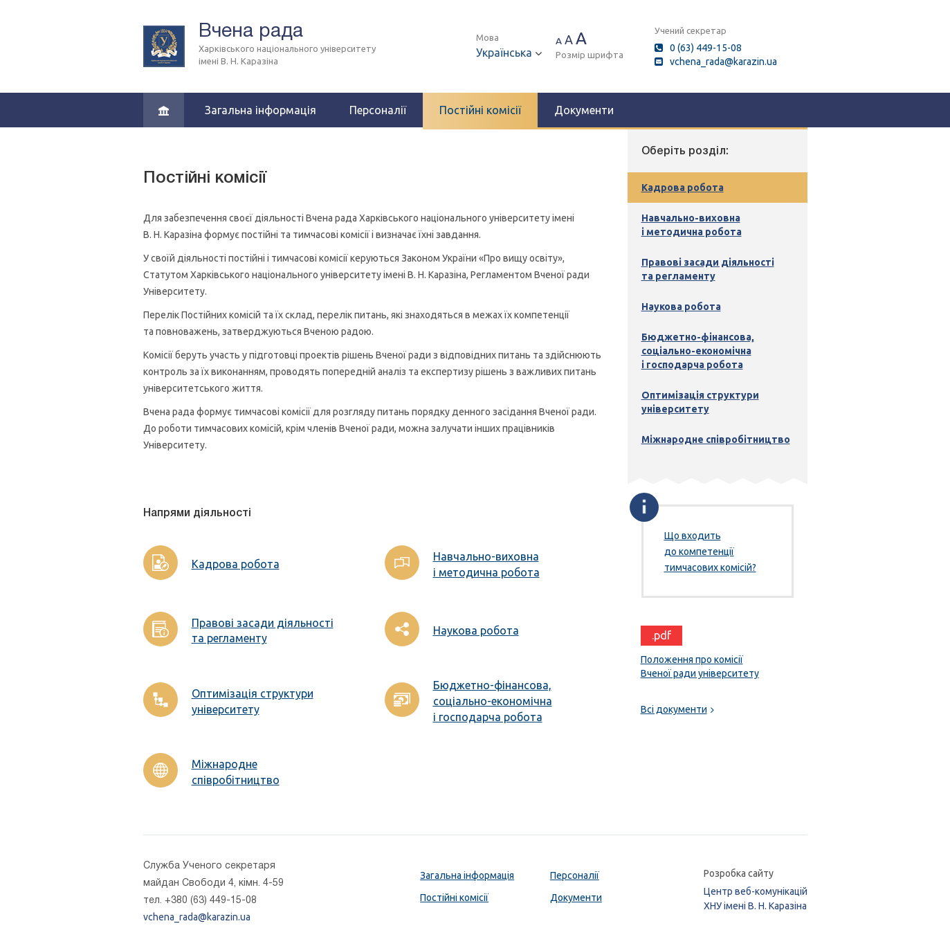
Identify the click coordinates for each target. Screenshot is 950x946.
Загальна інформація (260, 110)
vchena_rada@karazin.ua (723, 61)
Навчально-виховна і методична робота (486, 564)
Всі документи (677, 709)
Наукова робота (476, 630)
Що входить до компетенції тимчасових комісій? (710, 551)
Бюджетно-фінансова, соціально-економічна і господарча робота (492, 701)
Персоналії (377, 110)
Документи (584, 110)
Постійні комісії (480, 110)
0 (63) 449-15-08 (706, 47)
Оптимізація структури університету (252, 701)
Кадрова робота (236, 564)
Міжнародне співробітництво (236, 772)
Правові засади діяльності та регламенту (263, 631)
